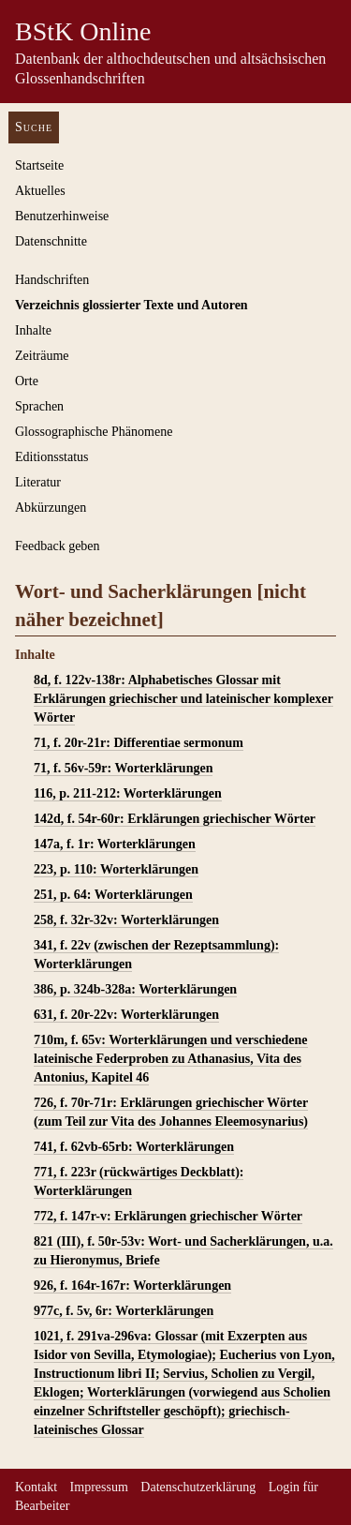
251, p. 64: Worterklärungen (113, 895)
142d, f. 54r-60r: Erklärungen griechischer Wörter (174, 819)
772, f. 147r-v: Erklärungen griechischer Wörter (168, 1216)
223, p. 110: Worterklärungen (116, 869)
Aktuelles (40, 191)
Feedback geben (57, 546)
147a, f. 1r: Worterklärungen (115, 844)
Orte (26, 381)
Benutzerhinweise (62, 216)
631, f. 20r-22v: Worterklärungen (126, 1015)
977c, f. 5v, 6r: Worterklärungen (123, 1311)
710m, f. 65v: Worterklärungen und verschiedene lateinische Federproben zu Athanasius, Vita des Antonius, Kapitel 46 (171, 1058)
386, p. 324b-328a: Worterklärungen (135, 989)
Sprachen (39, 406)
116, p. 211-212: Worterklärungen (128, 793)
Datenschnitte (51, 241)
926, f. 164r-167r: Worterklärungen (132, 1285)
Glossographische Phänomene (93, 432)
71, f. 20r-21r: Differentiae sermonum (138, 743)
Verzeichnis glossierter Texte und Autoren (131, 305)
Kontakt (36, 1487)
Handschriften (52, 280)
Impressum (99, 1487)
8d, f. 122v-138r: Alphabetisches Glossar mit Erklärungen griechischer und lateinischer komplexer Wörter (183, 699)
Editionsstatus (52, 457)
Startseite (39, 165)
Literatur (38, 482)
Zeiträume (42, 356)
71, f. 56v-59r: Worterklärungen (123, 768)
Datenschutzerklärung (198, 1487)
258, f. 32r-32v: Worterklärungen (126, 920)
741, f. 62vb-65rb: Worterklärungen (134, 1147)
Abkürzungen (50, 508)
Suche (33, 127)
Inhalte (33, 330)
